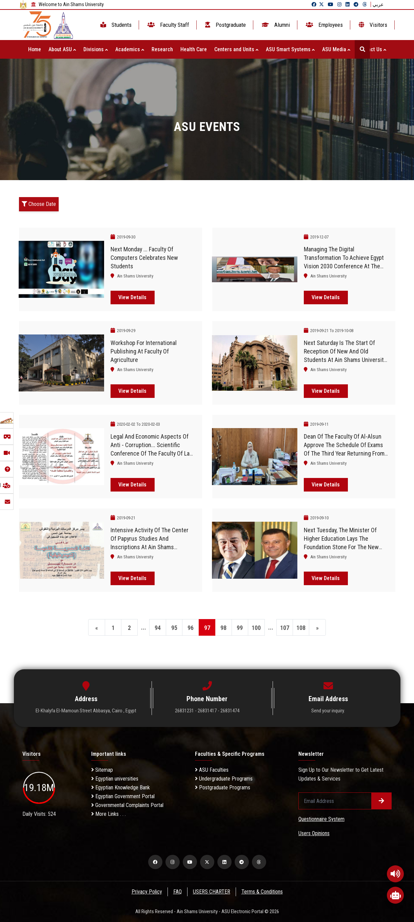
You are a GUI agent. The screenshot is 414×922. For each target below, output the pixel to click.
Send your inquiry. (328, 711)
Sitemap (102, 770)
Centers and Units (236, 49)
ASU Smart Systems (290, 49)
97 (207, 627)
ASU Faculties (212, 770)
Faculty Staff (167, 24)
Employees (323, 24)
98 (224, 627)
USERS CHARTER (211, 891)
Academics (129, 49)
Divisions (95, 49)
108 (302, 627)
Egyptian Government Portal (123, 796)
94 (157, 627)
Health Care (193, 49)
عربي (378, 4)
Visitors (372, 24)
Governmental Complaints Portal (127, 805)
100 (256, 627)
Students (115, 24)
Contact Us (372, 49)
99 (240, 627)
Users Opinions (314, 833)
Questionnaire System (321, 819)
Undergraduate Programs (224, 778)
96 (191, 627)
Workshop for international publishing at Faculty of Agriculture (144, 351)
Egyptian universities (114, 778)
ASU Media (336, 49)
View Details (132, 297)
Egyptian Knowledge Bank (120, 787)
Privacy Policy (146, 891)
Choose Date (39, 204)
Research (162, 49)
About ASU (62, 49)
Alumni (275, 24)
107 (285, 627)
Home (34, 49)
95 (174, 627)
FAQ (177, 891)
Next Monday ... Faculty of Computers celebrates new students (144, 258)
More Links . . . (108, 814)
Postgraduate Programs (222, 787)
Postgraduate (225, 24)
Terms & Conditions (262, 891)
